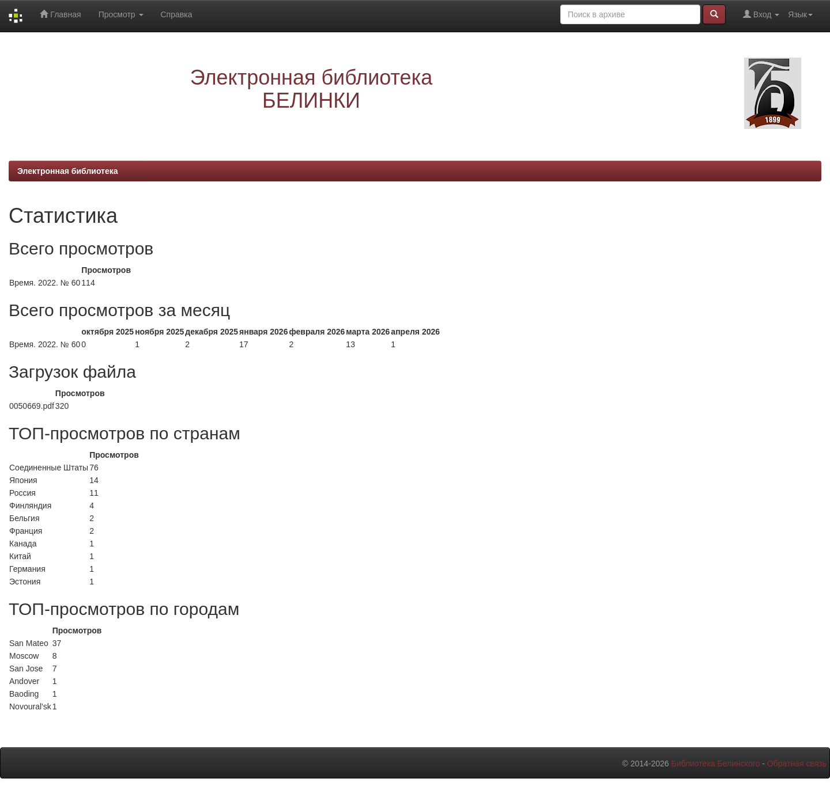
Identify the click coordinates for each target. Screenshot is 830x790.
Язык (800, 14)
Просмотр (121, 14)
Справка (177, 14)
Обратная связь (797, 763)
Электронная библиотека (67, 171)
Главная (60, 14)
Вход (761, 14)
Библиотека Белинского (715, 763)
